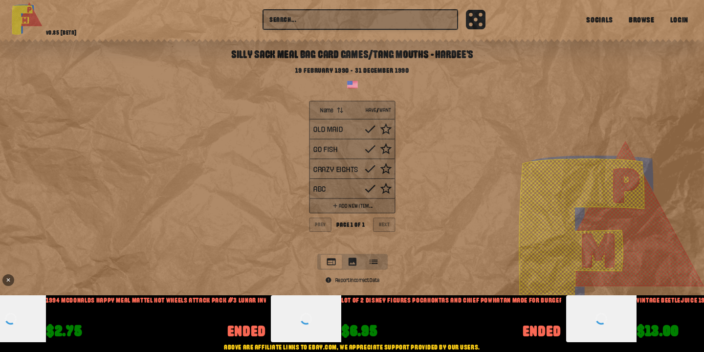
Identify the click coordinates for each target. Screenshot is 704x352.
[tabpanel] (352, 175)
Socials (599, 19)
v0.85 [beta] (61, 33)
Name (332, 110)
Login (679, 19)
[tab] (330, 262)
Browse (642, 19)
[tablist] (352, 261)
